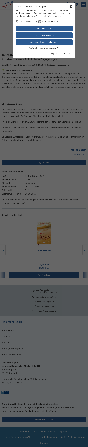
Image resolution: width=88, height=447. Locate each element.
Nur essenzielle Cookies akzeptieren (44, 42)
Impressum (56, 53)
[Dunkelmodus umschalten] (71, 7)
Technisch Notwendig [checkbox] (28, 21)
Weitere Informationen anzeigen (44, 48)
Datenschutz (67, 53)
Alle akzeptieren (44, 28)
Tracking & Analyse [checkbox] (49, 21)
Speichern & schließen (44, 35)
